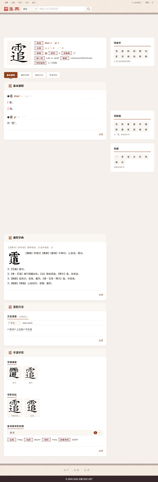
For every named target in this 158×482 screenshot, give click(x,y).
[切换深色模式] (152, 2)
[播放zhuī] (51, 43)
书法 (27, 2)
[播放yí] (59, 43)
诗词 (20, 2)
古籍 (13, 2)
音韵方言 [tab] (39, 75)
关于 (66, 470)
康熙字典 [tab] (25, 75)
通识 (34, 2)
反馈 (101, 134)
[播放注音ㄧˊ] (63, 48)
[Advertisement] (79, 23)
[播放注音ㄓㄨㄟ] (54, 48)
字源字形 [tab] (53, 75)
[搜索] (88, 9)
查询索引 (136, 2)
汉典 (6, 2)
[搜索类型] (29, 9)
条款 (77, 470)
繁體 (147, 2)
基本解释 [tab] (11, 75)
